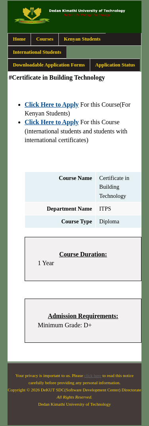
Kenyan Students (82, 39)
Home (19, 39)
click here (92, 375)
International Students (37, 52)
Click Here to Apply (52, 104)
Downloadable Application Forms (49, 65)
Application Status (115, 65)
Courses (45, 39)
